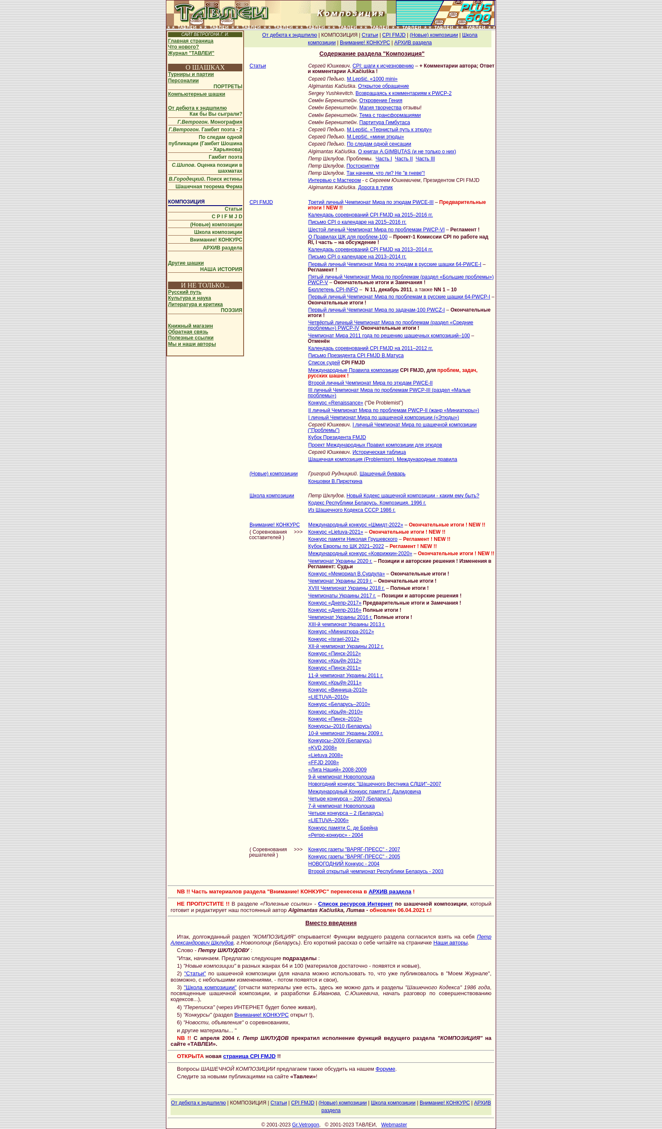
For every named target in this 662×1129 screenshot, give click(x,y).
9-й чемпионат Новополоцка (341, 777)
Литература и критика (195, 304)
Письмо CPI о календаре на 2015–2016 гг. (357, 222)
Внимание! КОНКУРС (216, 240)
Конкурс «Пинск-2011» (334, 668)
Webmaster (394, 1125)
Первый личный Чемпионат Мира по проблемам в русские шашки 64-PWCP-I (399, 297)
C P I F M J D (227, 217)
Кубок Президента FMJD (337, 437)
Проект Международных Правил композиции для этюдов (375, 445)
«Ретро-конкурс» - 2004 (335, 835)
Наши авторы (450, 942)
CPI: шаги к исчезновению (383, 66)
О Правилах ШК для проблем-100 (348, 237)
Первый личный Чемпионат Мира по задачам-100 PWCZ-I (376, 310)
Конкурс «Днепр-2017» (334, 603)
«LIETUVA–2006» (328, 820)
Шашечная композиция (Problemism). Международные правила (382, 459)
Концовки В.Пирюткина (335, 481)
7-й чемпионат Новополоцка (341, 806)
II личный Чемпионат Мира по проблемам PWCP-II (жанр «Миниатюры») (393, 410)
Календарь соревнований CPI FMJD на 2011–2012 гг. (370, 348)
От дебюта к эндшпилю (197, 108)
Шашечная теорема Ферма (209, 187)
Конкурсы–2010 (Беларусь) (340, 726)
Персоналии (183, 81)
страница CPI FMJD (249, 1056)
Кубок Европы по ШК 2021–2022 (346, 546)
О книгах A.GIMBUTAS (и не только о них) (407, 152)
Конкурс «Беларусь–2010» (339, 704)
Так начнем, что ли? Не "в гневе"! (386, 173)
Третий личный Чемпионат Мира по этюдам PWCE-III (371, 202)
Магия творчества (380, 108)
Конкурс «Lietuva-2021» (335, 532)
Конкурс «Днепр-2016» (334, 610)
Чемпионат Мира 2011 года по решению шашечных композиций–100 (389, 336)
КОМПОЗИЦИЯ (186, 202)
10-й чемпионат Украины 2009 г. (345, 733)
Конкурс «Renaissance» (335, 403)
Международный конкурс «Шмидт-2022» (355, 525)
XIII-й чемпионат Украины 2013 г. (346, 624)
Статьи (233, 209)
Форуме (386, 1069)
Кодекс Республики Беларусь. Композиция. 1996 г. (367, 503)
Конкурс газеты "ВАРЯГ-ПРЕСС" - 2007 (354, 849)
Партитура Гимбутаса (384, 122)
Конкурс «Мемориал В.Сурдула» (346, 574)
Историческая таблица (379, 452)
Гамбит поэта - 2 (205, 130)
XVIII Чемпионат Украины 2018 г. (346, 588)
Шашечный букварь (383, 474)
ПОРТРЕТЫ (228, 87)
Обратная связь (188, 332)
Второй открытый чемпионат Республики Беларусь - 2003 (376, 871)
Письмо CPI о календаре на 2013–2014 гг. (357, 257)
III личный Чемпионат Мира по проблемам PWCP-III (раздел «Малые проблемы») (389, 393)
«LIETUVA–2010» (328, 697)
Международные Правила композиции (353, 370)
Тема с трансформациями (390, 115)
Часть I (384, 159)
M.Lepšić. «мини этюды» (375, 137)
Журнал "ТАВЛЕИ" (191, 53)
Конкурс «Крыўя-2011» (334, 683)
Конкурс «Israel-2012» (333, 639)
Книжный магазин (190, 326)
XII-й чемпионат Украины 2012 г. (346, 646)
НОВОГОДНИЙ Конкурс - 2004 (344, 864)
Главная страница (191, 41)
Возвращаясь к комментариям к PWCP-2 (403, 93)
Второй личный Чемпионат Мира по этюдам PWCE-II (370, 383)
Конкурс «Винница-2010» (337, 690)
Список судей (324, 363)
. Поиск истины (205, 179)
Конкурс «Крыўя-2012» (334, 661)
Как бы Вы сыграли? (216, 114)
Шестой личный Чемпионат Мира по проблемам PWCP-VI (376, 230)
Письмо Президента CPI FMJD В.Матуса (356, 355)
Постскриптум (363, 166)
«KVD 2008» (322, 748)
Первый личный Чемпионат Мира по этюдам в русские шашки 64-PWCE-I (394, 264)
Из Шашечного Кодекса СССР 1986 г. (352, 510)
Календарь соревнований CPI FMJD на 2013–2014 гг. (370, 249)
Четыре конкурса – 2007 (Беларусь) (350, 799)
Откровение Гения (380, 100)
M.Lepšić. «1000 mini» (372, 79)
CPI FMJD (393, 35)
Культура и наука (189, 298)
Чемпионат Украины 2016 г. (340, 617)
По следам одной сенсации (379, 144)
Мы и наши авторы (192, 344)
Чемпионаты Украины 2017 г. (342, 596)
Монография (209, 122)
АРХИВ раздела (222, 248)
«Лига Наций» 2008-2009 (337, 770)
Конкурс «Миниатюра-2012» (341, 632)
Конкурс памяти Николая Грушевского (352, 539)
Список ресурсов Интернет (355, 904)
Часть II (403, 159)
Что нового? (183, 47)
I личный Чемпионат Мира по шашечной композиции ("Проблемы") (392, 427)
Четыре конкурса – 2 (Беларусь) (345, 813)
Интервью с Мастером (334, 180)
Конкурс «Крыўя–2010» (335, 712)
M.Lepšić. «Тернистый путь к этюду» (389, 130)
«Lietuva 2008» (325, 755)
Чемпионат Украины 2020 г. (340, 561)
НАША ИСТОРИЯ (221, 269)
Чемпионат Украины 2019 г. (340, 581)
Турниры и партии (191, 74)
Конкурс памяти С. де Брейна (343, 828)
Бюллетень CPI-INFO (333, 290)
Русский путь (184, 292)
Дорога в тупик (375, 187)
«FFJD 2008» (323, 762)
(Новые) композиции (216, 225)
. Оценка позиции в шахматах (207, 168)
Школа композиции (218, 232)
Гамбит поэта (225, 157)
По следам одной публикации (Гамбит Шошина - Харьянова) (205, 143)
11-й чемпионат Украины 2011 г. (345, 675)
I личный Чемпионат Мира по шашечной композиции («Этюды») (383, 418)
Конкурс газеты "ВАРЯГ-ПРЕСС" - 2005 (354, 857)
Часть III (425, 159)
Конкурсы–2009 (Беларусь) (340, 741)
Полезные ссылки (191, 338)
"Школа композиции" (210, 987)
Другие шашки (186, 263)
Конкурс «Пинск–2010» (335, 719)
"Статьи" (195, 973)
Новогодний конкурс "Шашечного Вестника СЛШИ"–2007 (374, 784)
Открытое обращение (383, 86)
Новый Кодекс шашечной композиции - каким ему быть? (413, 496)
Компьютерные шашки (196, 94)
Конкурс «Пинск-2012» (334, 654)
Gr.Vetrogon (305, 1125)
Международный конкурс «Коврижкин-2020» (360, 553)
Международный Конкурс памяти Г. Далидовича (364, 792)
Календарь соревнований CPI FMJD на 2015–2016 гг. (370, 215)
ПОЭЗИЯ (231, 310)
